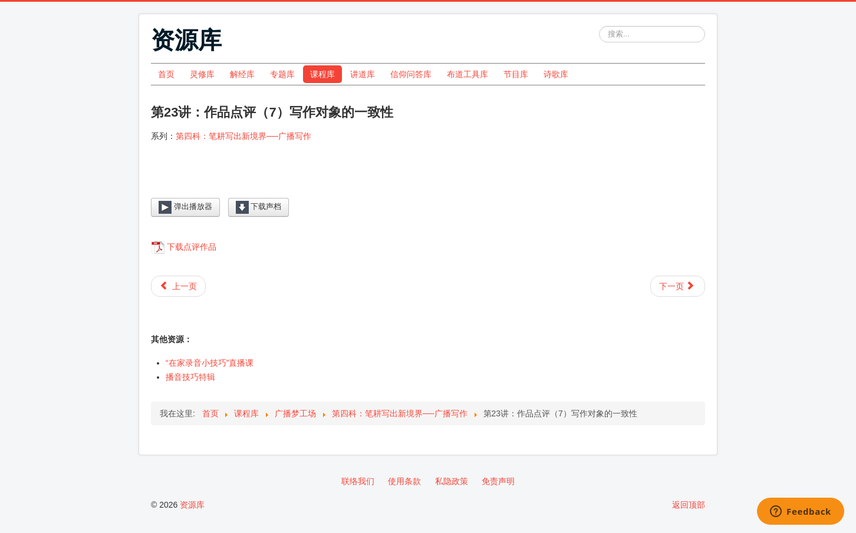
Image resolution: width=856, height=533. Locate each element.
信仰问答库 (411, 74)
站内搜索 (599, 26)
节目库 (515, 74)
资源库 (192, 504)
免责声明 (498, 481)
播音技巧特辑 (190, 377)
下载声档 (259, 207)
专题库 (282, 74)
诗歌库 (556, 74)
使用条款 (404, 481)
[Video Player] (428, 179)
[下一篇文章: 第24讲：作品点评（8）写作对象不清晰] (677, 286)
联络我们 (357, 481)
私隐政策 (451, 481)
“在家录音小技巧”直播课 (209, 363)
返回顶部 (688, 504)
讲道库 (362, 74)
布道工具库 (467, 74)
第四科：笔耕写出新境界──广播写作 (243, 136)
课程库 (322, 74)
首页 (166, 74)
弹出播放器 (185, 207)
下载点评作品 (191, 246)
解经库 (242, 74)
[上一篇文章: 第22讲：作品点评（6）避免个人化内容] (178, 286)
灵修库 (202, 74)
